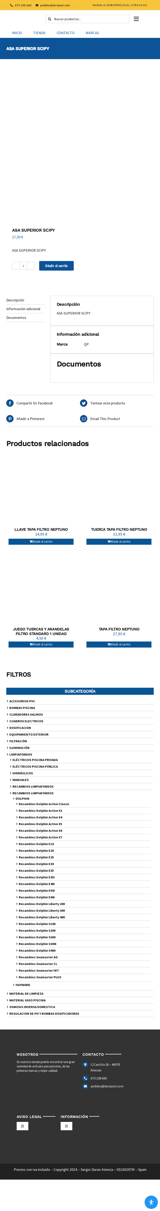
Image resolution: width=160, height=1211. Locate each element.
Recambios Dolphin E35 (36, 870)
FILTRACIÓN (18, 741)
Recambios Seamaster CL (38, 964)
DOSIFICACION (20, 728)
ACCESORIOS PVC (22, 701)
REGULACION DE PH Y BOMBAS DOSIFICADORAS (44, 1013)
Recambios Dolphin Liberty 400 (42, 917)
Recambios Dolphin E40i (37, 884)
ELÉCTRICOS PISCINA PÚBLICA (35, 766)
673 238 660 (99, 1078)
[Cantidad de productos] (23, 266)
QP (86, 344)
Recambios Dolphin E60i (37, 897)
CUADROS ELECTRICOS (26, 721)
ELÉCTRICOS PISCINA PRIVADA (35, 760)
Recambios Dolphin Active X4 (40, 817)
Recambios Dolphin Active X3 (40, 810)
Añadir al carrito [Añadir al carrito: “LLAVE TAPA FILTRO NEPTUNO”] (42, 541)
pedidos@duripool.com (107, 1086)
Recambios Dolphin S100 (37, 924)
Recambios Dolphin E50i (37, 890)
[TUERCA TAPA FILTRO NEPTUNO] (119, 490)
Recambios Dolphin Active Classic (44, 804)
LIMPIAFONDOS (20, 754)
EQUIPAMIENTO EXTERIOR (29, 734)
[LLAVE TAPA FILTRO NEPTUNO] (41, 490)
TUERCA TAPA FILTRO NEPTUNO (119, 529)
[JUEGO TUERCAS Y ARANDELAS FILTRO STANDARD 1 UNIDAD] (41, 590)
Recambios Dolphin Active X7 (40, 837)
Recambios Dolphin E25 (36, 857)
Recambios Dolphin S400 (37, 950)
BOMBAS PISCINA (22, 708)
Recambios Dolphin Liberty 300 (42, 910)
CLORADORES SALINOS (26, 714)
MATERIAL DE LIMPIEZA (26, 993)
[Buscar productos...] (87, 19)
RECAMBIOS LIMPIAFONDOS (33, 786)
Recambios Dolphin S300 (37, 937)
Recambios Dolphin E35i (37, 877)
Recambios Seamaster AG (38, 957)
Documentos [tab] (16, 317)
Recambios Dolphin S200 (37, 930)
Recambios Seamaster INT (39, 970)
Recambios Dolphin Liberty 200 (42, 904)
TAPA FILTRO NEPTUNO (119, 629)
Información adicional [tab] (23, 308)
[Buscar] (50, 19)
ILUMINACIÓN (19, 748)
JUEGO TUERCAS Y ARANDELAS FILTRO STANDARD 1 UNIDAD (41, 631)
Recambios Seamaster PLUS (40, 977)
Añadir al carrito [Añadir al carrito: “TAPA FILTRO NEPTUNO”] (120, 644)
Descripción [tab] (15, 300)
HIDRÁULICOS (22, 773)
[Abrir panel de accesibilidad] (151, 1202)
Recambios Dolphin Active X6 (40, 830)
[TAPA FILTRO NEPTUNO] (119, 590)
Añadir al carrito (56, 265)
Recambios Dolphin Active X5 (40, 824)
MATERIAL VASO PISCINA (27, 1000)
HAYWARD (23, 985)
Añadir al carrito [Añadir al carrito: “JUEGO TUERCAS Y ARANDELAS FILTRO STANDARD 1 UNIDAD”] (42, 644)
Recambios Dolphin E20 (36, 850)
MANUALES (20, 780)
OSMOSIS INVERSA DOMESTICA (32, 1007)
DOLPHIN (22, 798)
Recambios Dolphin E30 (36, 864)
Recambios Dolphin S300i (37, 944)
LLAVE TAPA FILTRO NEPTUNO (41, 529)
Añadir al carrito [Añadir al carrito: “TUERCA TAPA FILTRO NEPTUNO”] (120, 541)
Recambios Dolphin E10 (36, 844)
